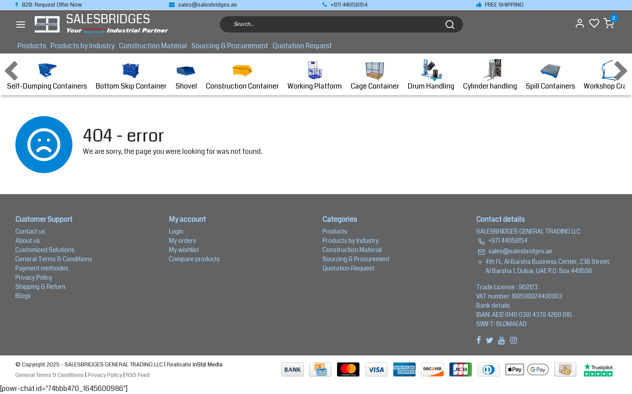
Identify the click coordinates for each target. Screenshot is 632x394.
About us (27, 240)
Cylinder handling (490, 75)
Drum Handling (431, 75)
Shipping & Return (40, 286)
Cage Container (375, 75)
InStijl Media (207, 365)
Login (176, 231)
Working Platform (314, 75)
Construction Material (153, 46)
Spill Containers (550, 75)
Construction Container (242, 75)
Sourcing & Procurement (229, 46)
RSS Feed (138, 375)
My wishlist (184, 249)
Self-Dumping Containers (47, 75)
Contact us (30, 231)
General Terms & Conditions (53, 259)
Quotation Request (302, 46)
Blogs (23, 295)
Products (32, 46)
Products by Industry (82, 46)
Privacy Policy (33, 277)
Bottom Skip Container (131, 75)
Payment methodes (41, 268)
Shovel (186, 75)
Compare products (194, 259)
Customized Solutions (45, 249)
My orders (182, 240)
